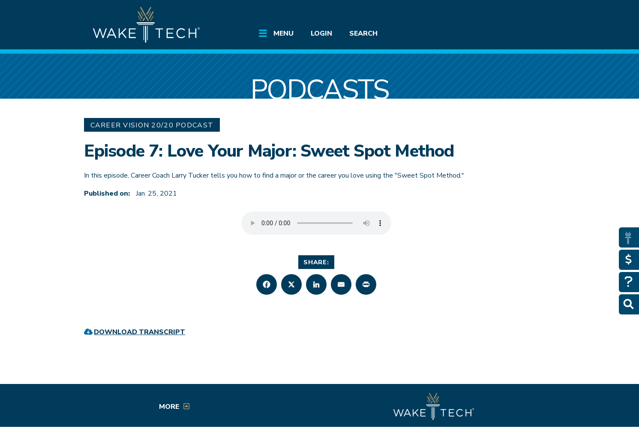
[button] (266, 284)
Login (321, 33)
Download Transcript (139, 332)
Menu (283, 33)
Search (363, 33)
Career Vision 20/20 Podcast (152, 125)
